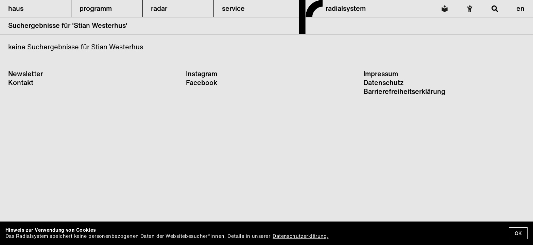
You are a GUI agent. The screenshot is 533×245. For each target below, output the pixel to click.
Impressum (380, 74)
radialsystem (346, 8)
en (520, 8)
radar (159, 8)
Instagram (201, 74)
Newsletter (25, 74)
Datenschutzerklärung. (300, 236)
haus (15, 8)
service (233, 8)
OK (518, 233)
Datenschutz (383, 82)
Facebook (201, 82)
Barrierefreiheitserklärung (404, 91)
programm (96, 8)
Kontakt (20, 82)
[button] (35, 8)
